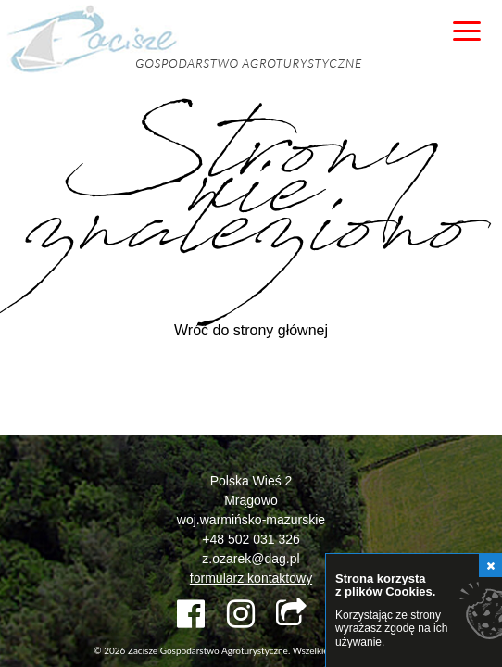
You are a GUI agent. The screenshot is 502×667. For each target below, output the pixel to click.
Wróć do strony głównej (251, 330)
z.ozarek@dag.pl (250, 558)
